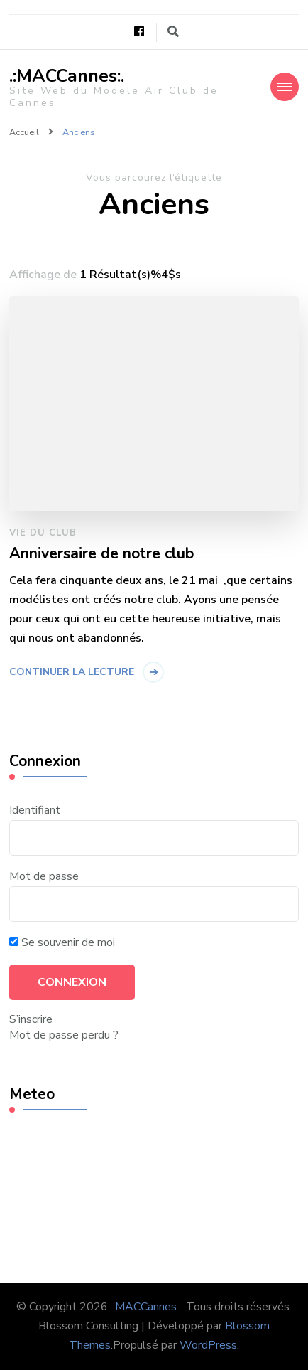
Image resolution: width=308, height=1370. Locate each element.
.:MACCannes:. (66, 76)
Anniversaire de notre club (101, 554)
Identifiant (34, 810)
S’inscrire (31, 1019)
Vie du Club (43, 532)
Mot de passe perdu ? (64, 1035)
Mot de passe (44, 876)
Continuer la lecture (71, 672)
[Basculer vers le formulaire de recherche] (173, 32)
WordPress (208, 1345)
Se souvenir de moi (62, 942)
